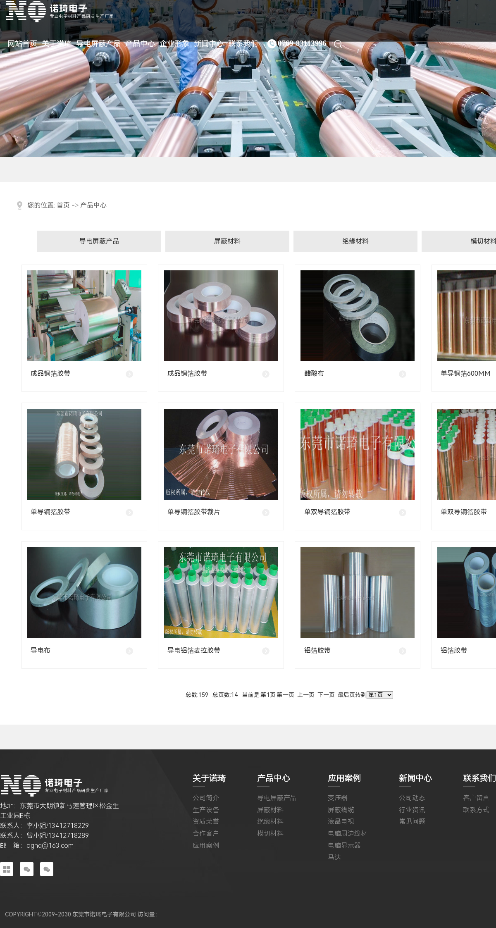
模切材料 (270, 833)
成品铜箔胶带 (50, 373)
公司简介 (206, 798)
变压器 (338, 798)
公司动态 (412, 798)
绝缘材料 (355, 241)
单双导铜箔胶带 (327, 512)
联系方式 (476, 810)
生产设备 (206, 810)
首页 (63, 205)
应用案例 (206, 845)
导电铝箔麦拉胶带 (193, 650)
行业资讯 (412, 810)
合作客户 (206, 833)
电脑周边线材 (347, 833)
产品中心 (93, 205)
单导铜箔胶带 (50, 512)
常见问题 (412, 821)
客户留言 (476, 798)
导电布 (40, 650)
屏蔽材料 (227, 241)
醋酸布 (314, 373)
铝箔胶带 (317, 650)
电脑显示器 (344, 845)
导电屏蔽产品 (99, 241)
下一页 (326, 695)
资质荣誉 (206, 821)
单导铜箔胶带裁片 (193, 512)
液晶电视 (341, 821)
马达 (334, 857)
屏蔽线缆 (341, 810)
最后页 (346, 695)
